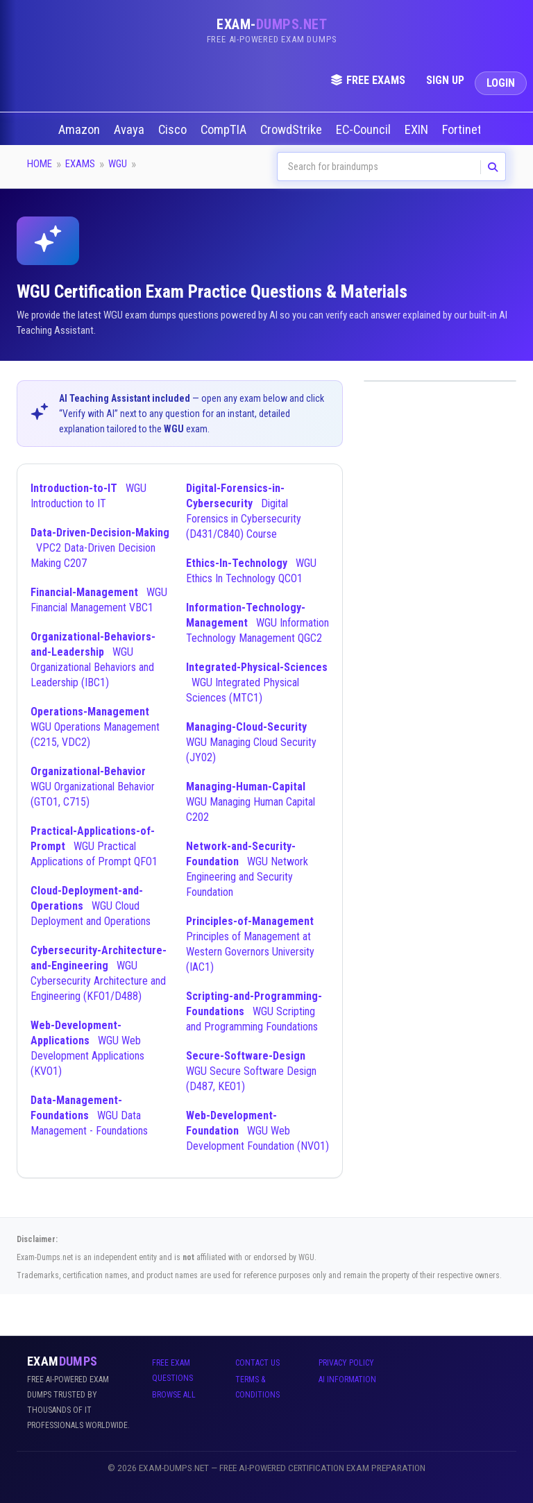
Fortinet (463, 129)
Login (501, 83)
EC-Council (365, 129)
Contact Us (257, 1363)
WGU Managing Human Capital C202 (250, 802)
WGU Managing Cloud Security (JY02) (251, 742)
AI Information (347, 1379)
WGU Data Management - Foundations (89, 1115)
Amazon (80, 129)
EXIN (418, 129)
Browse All (174, 1395)
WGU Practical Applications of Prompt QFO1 (94, 846)
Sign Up (445, 80)
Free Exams (367, 80)
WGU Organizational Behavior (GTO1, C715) (93, 786)
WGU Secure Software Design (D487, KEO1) (251, 1071)
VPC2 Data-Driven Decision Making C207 (100, 548)
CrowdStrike (292, 129)
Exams (80, 164)
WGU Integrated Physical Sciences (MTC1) (257, 682)
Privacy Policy (346, 1363)
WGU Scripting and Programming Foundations (254, 1011)
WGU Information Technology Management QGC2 (257, 623)
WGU (117, 164)
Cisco (173, 129)
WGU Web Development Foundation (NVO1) (257, 1131)
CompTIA (225, 129)
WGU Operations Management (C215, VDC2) (95, 727)
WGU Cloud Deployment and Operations (91, 906)
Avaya (130, 129)
